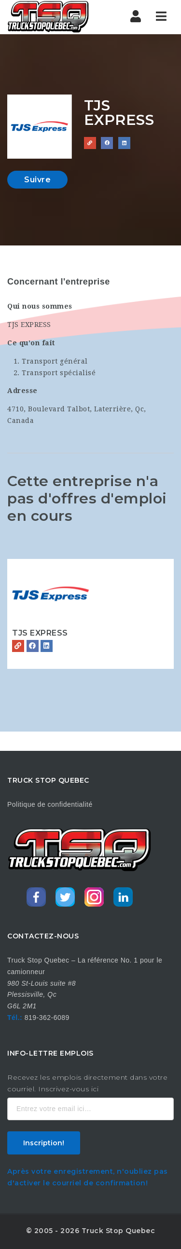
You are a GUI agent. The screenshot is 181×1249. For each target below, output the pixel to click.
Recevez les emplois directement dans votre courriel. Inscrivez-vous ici (87, 1083)
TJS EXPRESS (40, 633)
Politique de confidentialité (50, 804)
